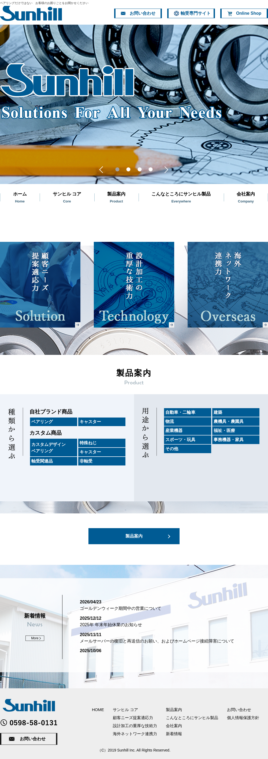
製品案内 (134, 536)
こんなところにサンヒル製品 (192, 717)
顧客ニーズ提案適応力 (133, 717)
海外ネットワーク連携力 (135, 733)
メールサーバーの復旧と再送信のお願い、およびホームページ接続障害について (157, 641)
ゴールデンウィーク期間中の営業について (120, 608)
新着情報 (174, 733)
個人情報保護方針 (243, 717)
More (34, 638)
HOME (98, 709)
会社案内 (174, 725)
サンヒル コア (125, 709)
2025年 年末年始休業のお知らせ (111, 624)
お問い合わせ (33, 739)
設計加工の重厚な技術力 (135, 725)
